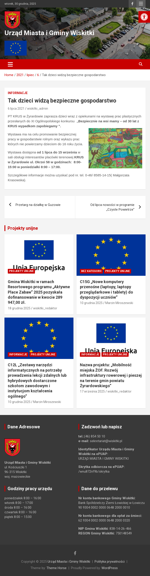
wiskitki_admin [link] (37, 108)
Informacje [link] (18, 93)
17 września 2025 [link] (92, 391)
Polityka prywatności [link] (110, 562)
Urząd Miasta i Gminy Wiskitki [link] (49, 33)
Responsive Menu (141, 4)
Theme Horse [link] (57, 568)
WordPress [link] (109, 568)
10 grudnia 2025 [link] (91, 303)
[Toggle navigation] (10, 64)
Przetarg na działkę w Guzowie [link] (38, 205)
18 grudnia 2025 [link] (19, 308)
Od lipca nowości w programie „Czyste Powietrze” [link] (112, 207)
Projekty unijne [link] (23, 228)
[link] (144, 17)
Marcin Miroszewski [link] (119, 303)
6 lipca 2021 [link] (16, 108)
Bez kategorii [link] (91, 271)
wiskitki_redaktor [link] (45, 308)
